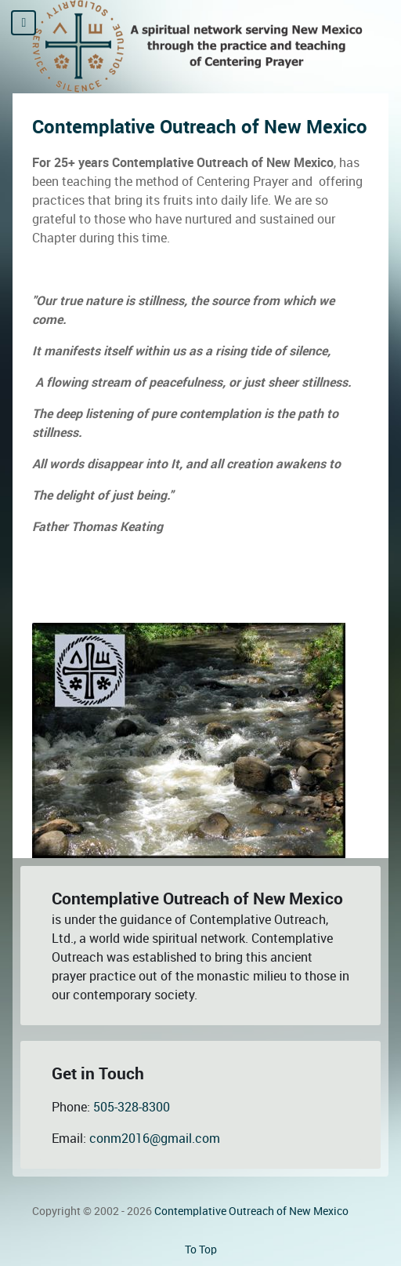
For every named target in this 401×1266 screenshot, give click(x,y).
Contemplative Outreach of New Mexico (199, 126)
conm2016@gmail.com (154, 1138)
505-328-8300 (131, 1107)
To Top (201, 1249)
